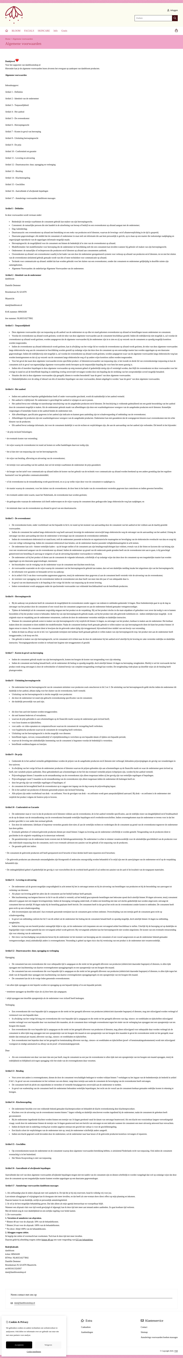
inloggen (172, 10)
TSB (176, 1351)
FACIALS (29, 30)
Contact (144, 1327)
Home (7, 39)
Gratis (64, 30)
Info (56, 30)
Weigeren (48, 1345)
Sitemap (144, 1332)
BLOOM (16, 30)
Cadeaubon (86, 1327)
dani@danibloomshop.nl (24, 1303)
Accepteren (19, 1345)
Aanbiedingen (87, 1332)
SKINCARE (44, 30)
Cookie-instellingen (34, 1352)
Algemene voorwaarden (22, 39)
